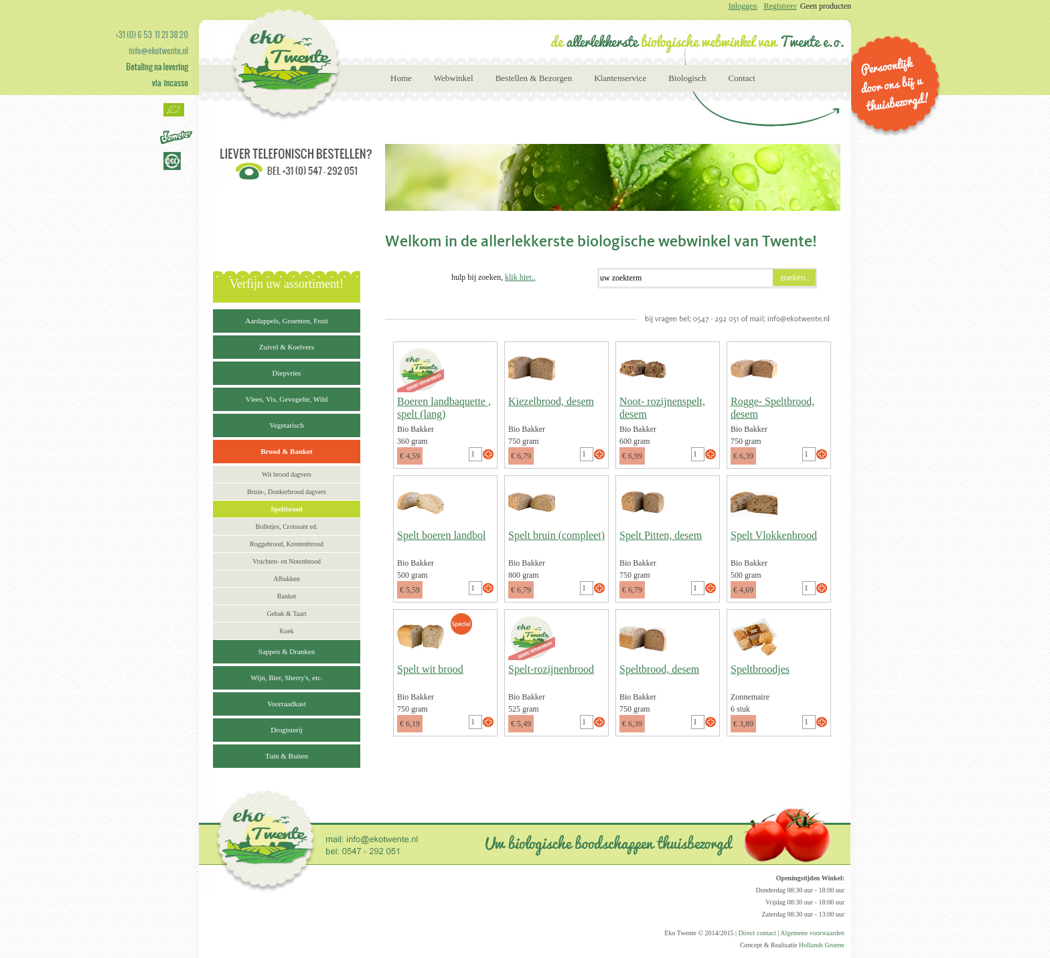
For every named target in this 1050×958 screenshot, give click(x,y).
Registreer (779, 6)
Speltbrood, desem (659, 669)
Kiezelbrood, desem (551, 401)
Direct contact (756, 933)
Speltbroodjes (760, 669)
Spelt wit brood (430, 669)
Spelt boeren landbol (441, 535)
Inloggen (743, 6)
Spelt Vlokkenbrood (774, 535)
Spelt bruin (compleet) (556, 535)
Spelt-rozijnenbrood (551, 669)
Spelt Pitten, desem (660, 535)
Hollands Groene (821, 945)
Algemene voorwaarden (812, 933)
